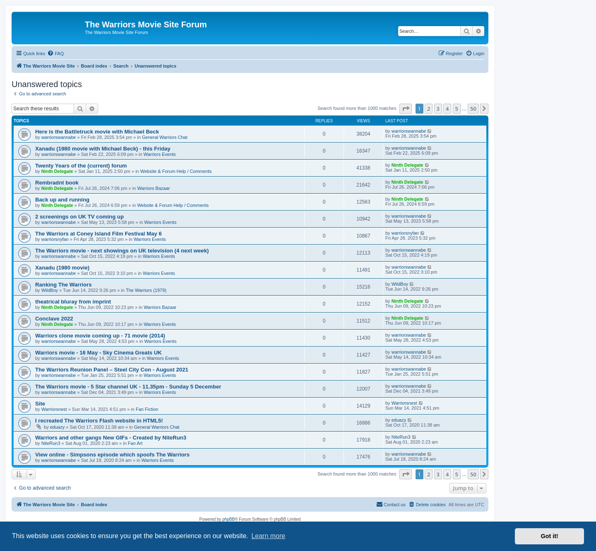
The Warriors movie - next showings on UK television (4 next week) (122, 251)
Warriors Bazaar (153, 188)
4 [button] (447, 108)
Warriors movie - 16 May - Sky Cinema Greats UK (98, 353)
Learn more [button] (268, 535)
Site (40, 404)
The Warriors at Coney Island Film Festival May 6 (98, 234)
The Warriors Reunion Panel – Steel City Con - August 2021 (111, 370)
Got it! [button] (549, 536)
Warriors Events (160, 154)
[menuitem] (55, 53)
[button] (405, 109)
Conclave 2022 (54, 319)
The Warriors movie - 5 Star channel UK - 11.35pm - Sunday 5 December (128, 387)
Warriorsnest (54, 409)
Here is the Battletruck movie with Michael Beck (97, 132)
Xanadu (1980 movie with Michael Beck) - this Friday (103, 149)
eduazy (57, 427)
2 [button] (428, 108)
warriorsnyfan (55, 239)
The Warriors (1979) (146, 290)
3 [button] (438, 108)
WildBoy (49, 290)
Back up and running (62, 200)
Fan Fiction (147, 409)
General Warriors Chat (164, 137)
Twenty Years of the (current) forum (81, 166)
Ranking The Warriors (63, 285)
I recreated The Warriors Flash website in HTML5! (99, 420)
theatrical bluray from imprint (73, 302)
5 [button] (456, 108)
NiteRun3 (50, 443)
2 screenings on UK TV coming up (79, 217)
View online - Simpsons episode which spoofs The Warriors (112, 454)
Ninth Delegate (57, 171)
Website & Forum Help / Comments (176, 171)
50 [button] (473, 108)
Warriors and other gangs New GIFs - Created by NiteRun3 (110, 437)
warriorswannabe (58, 137)
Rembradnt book (57, 183)
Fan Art (135, 443)
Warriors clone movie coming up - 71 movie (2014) (100, 336)
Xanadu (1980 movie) (62, 268)
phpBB (228, 519)
